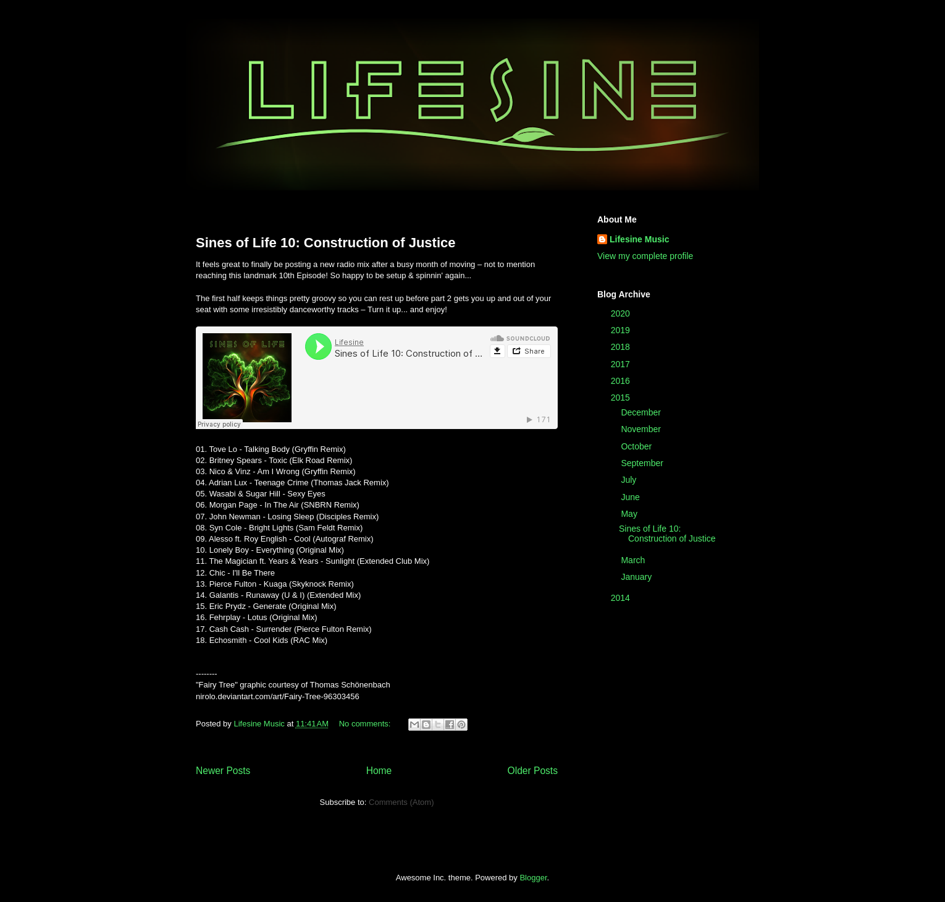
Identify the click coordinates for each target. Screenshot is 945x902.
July (630, 480)
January (637, 577)
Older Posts (533, 770)
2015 (621, 397)
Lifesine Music (639, 239)
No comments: (366, 723)
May (630, 514)
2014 (621, 598)
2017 (621, 364)
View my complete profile (645, 256)
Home (379, 770)
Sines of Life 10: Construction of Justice (326, 242)
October (637, 446)
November (642, 429)
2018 (621, 347)
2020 (621, 313)
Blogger (533, 877)
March (634, 560)
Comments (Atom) (401, 802)
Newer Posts (223, 770)
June (631, 497)
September (643, 463)
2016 (621, 381)
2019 (621, 330)
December (642, 412)
